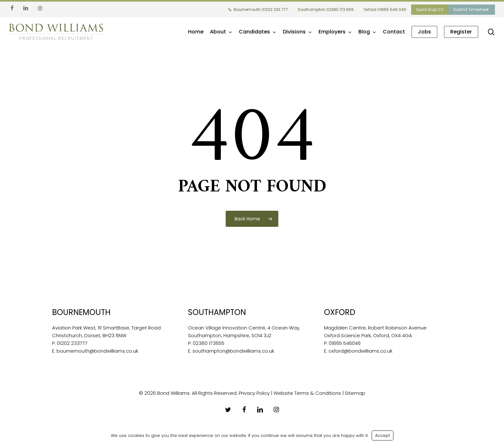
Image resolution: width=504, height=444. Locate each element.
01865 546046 (345, 343)
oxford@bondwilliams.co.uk (360, 350)
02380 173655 (208, 343)
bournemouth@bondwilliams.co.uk (97, 350)
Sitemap (355, 393)
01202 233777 (72, 343)
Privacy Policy (254, 393)
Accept (382, 435)
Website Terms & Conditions (307, 393)
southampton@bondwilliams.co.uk (233, 350)
